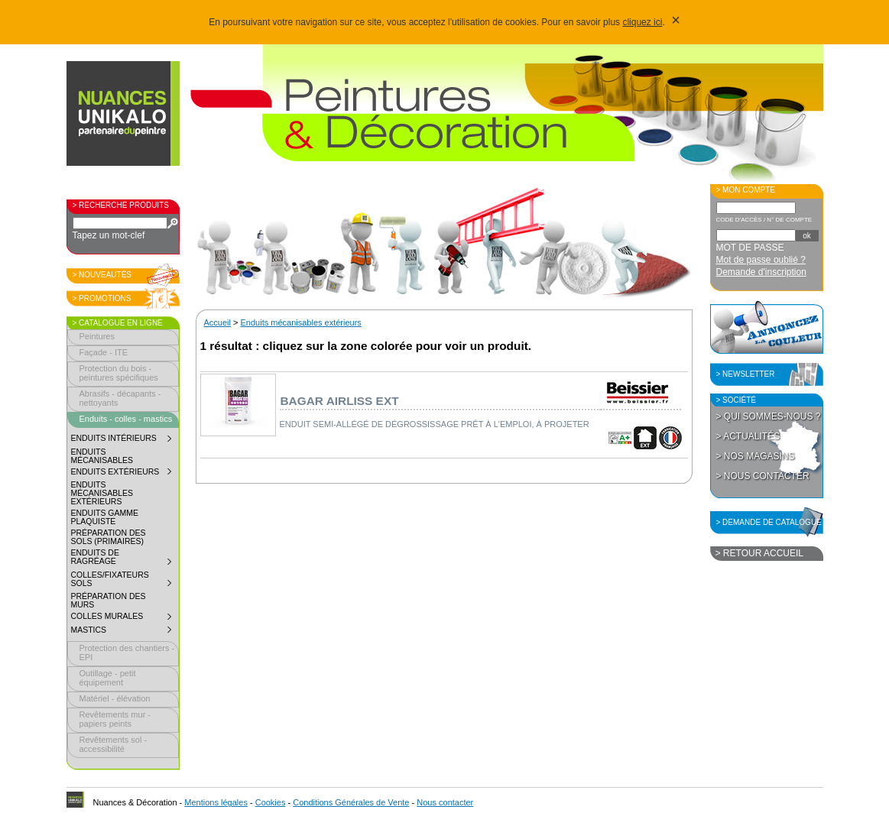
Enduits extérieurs (124, 474)
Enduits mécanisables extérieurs (102, 493)
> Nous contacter (763, 476)
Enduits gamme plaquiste (104, 517)
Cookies (270, 802)
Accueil (217, 322)
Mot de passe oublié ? (761, 259)
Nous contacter (445, 802)
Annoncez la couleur (766, 327)
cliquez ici (642, 22)
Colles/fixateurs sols (124, 581)
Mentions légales (216, 802)
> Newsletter (745, 374)
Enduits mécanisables (102, 456)
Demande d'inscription (761, 272)
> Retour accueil (759, 553)
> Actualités (748, 436)
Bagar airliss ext (340, 400)
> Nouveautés (102, 274)
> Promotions (102, 298)
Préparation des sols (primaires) (108, 537)
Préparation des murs (108, 600)
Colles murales (124, 618)
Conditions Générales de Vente (351, 802)
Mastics (124, 632)
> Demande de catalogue (769, 522)
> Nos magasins (755, 456)
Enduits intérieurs (124, 440)
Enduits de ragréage (124, 559)
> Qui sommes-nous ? (768, 416)
